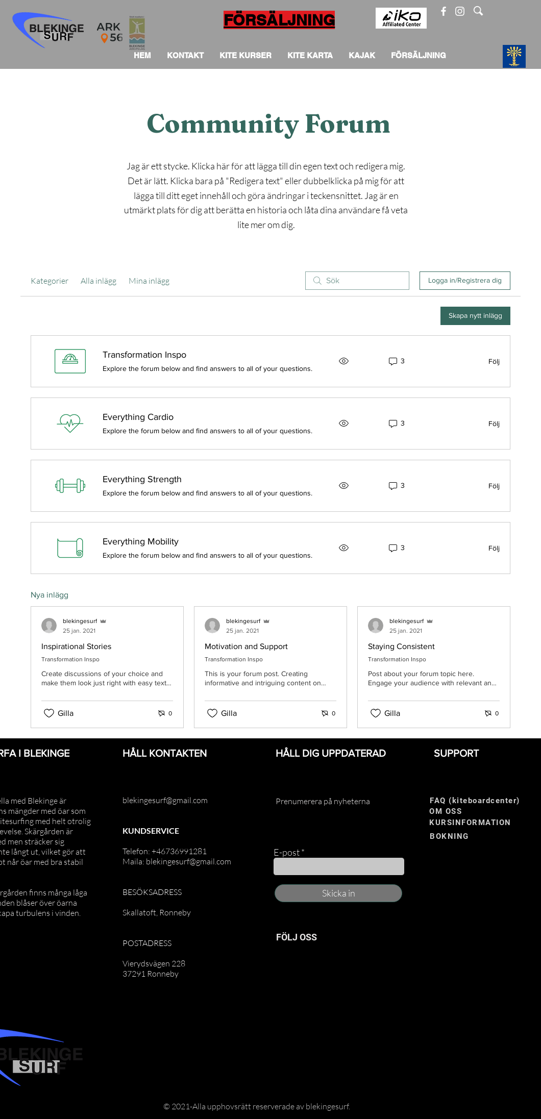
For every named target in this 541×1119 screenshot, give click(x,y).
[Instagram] (460, 11)
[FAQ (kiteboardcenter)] (478, 800)
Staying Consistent (401, 646)
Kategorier (49, 281)
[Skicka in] (338, 893)
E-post (287, 852)
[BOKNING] (463, 836)
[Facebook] (443, 11)
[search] (357, 280)
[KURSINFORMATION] (480, 822)
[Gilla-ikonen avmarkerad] (49, 713)
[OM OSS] (462, 811)
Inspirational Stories (76, 646)
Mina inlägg (149, 281)
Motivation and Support (246, 646)
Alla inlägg (98, 281)
